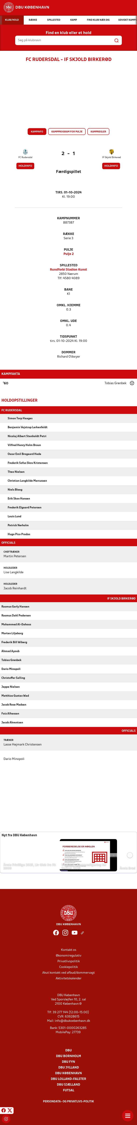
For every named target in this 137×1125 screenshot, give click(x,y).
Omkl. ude (68, 321)
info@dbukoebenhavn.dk (72, 1020)
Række (68, 234)
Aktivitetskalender (69, 978)
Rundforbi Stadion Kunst (68, 269)
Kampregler (98, 132)
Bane (68, 289)
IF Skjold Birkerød (111, 157)
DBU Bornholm (68, 1055)
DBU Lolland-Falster (68, 1078)
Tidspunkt (68, 336)
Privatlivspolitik (68, 961)
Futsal (68, 1090)
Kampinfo (37, 132)
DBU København (68, 1073)
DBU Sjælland (68, 1084)
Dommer (68, 352)
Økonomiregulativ (68, 955)
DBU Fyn (68, 1061)
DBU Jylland (68, 1067)
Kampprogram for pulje (66, 132)
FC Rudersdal (25, 157)
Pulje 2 (69, 254)
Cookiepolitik (68, 966)
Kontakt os (68, 949)
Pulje (68, 249)
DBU (68, 1050)
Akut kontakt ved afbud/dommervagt (68, 972)
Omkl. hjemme (68, 305)
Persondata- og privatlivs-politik (68, 1101)
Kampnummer (68, 218)
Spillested (68, 265)
